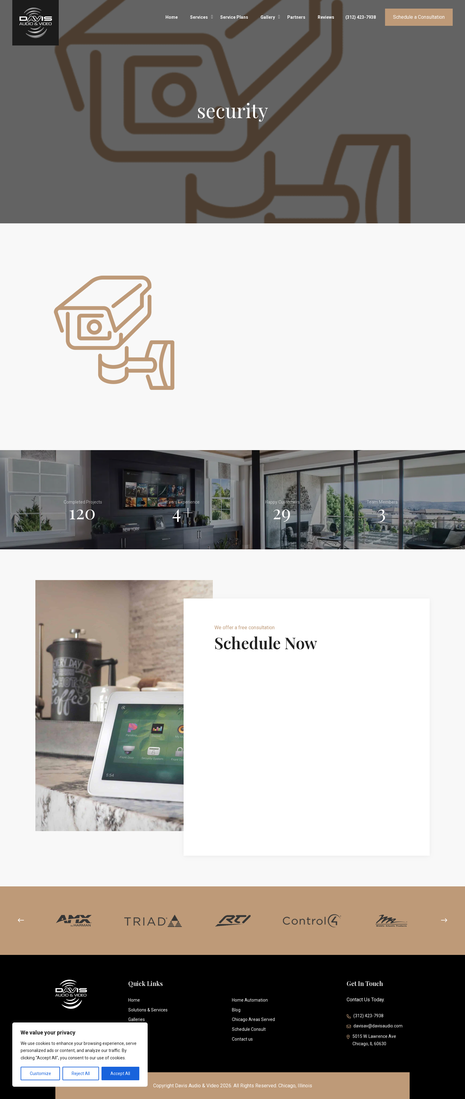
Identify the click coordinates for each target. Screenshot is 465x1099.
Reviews (326, 17)
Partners (296, 17)
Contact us (242, 1039)
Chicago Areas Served (253, 1019)
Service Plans (234, 17)
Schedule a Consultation (419, 17)
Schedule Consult (249, 1029)
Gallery (267, 16)
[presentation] (21, 920)
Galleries (136, 1019)
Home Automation (250, 1000)
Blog (236, 1009)
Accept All (120, 1073)
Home (171, 17)
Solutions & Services (148, 1009)
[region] (80, 1054)
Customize (40, 1073)
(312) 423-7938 (360, 17)
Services (199, 16)
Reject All (81, 1073)
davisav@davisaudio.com (375, 1026)
